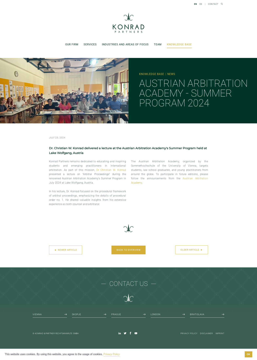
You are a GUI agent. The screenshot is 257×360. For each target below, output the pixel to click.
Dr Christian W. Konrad (111, 169)
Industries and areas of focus (125, 44)
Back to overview (128, 250)
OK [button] (248, 354)
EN (195, 4)
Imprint (220, 333)
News (171, 74)
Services (90, 44)
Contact (213, 4)
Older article (191, 249)
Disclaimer (206, 333)
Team (158, 44)
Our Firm (71, 44)
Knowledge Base (179, 44)
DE (200, 4)
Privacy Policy (189, 333)
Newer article (65, 250)
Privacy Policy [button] (111, 354)
